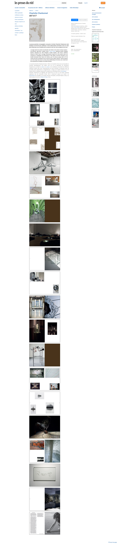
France (93, 26)
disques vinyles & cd (20, 21)
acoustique (63, 71)
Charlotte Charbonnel (38, 13)
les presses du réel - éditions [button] (35, 7)
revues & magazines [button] (62, 7)
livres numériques (19, 19)
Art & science (95, 16)
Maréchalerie (32, 75)
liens (16, 35)
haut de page (112, 542)
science (48, 66)
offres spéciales (19, 13)
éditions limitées (19, 26)
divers (36, 10)
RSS (103, 3)
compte (102, 7)
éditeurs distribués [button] (49, 7)
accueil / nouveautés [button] (20, 7)
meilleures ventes (19, 15)
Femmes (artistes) (96, 24)
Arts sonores (95, 22)
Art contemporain (96, 19)
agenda (16, 28)
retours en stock (19, 17)
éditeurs (31, 10)
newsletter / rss (18, 30)
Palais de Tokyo (44, 77)
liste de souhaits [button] (83, 19)
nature (42, 66)
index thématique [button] (74, 7)
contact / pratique (19, 32)
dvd (16, 24)
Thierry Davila (52, 51)
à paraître (17, 10)
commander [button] (74, 19)
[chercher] (53, 3)
